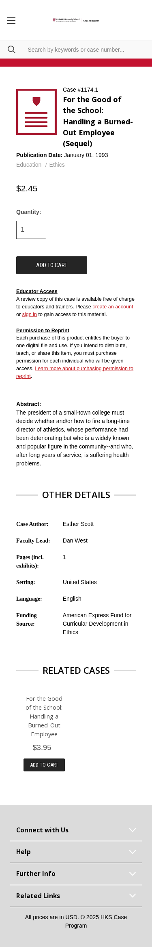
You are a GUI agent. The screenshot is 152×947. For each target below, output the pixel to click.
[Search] (7, 49)
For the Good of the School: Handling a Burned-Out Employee (44, 716)
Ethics (57, 164)
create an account (112, 307)
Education (28, 164)
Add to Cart (44, 765)
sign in (29, 314)
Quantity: (28, 212)
